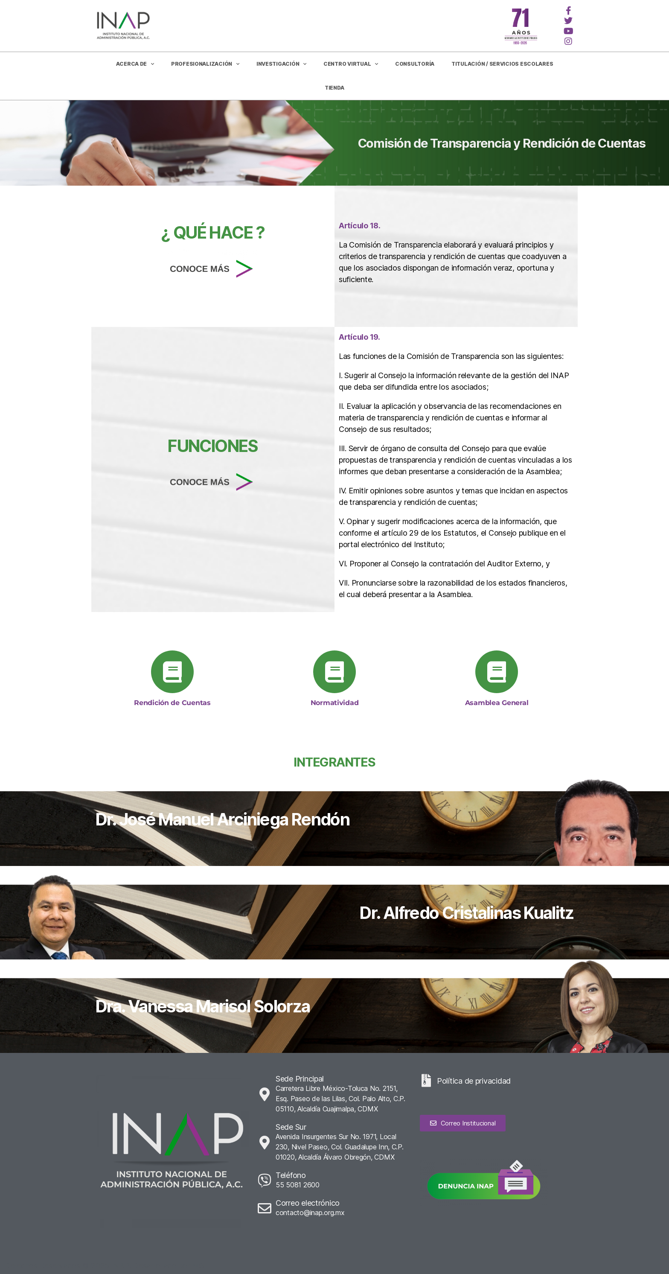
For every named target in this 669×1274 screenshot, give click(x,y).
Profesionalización (205, 64)
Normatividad (335, 703)
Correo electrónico (308, 1202)
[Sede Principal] (264, 1094)
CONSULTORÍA (414, 64)
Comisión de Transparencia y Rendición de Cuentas (502, 143)
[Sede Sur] (264, 1142)
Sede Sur (291, 1126)
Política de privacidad (474, 1080)
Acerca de (135, 64)
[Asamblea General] (496, 671)
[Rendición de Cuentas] (172, 671)
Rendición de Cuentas (172, 703)
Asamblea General (497, 703)
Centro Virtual (350, 64)
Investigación (281, 64)
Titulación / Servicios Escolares (502, 64)
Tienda (334, 88)
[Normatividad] (334, 671)
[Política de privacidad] (426, 1080)
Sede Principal (300, 1078)
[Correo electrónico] (264, 1208)
